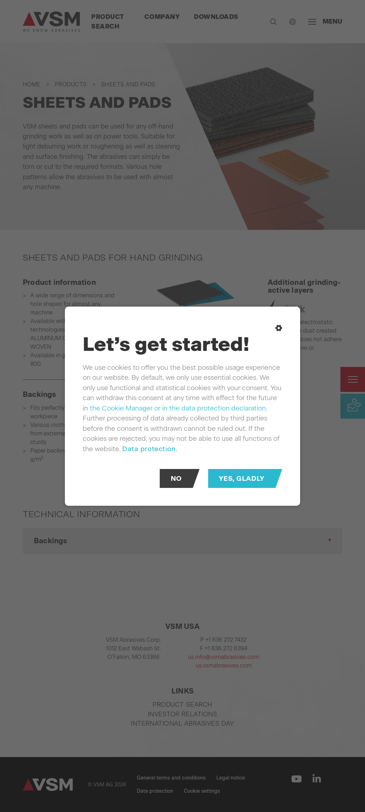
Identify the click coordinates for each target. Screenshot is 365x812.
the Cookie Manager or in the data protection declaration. (178, 408)
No (176, 478)
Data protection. (150, 448)
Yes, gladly (241, 478)
